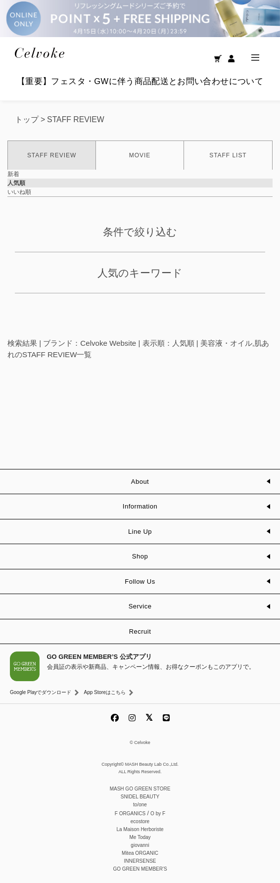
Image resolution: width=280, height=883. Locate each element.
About (140, 481)
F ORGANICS (130, 813)
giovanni (140, 845)
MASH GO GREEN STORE (140, 788)
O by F (157, 813)
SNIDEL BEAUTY (140, 796)
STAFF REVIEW (75, 119)
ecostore (140, 821)
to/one (140, 804)
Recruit (140, 631)
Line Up (140, 531)
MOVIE (139, 155)
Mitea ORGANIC (140, 853)
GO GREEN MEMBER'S (140, 869)
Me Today (139, 837)
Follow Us (140, 581)
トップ (27, 119)
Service (140, 606)
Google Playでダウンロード (40, 692)
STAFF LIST (227, 155)
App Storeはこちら (104, 692)
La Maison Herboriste (139, 829)
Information (140, 506)
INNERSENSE (140, 861)
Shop (140, 556)
